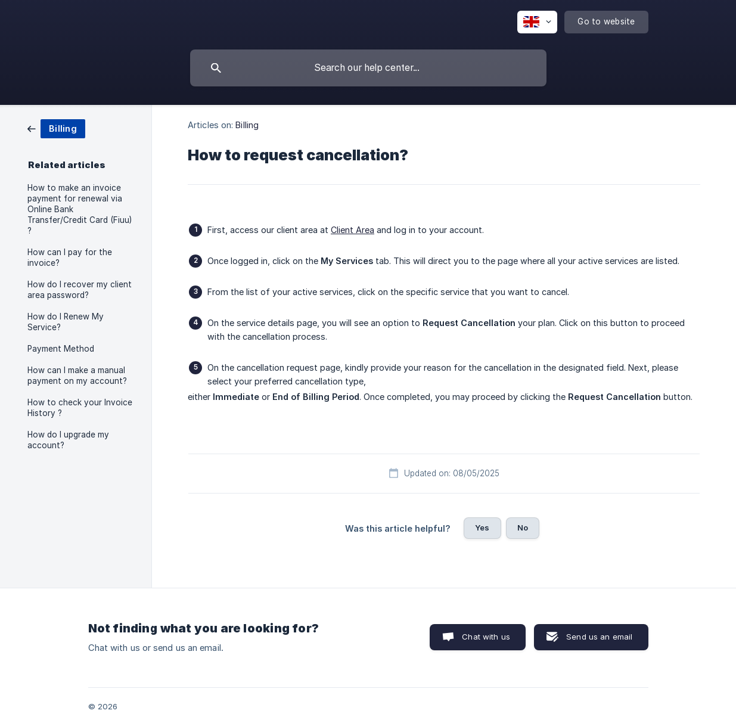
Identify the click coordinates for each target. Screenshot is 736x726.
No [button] (522, 527)
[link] (56, 128)
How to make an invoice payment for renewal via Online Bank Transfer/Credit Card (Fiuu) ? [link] (79, 209)
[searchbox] (368, 67)
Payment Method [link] (60, 348)
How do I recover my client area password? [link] (79, 290)
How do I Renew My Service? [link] (65, 322)
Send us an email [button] (599, 636)
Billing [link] (247, 125)
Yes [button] (482, 527)
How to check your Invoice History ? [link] (79, 408)
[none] (537, 22)
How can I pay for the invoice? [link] (69, 257)
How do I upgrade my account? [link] (68, 440)
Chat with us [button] (486, 636)
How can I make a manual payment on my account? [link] (77, 375)
